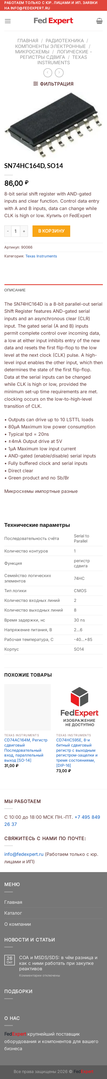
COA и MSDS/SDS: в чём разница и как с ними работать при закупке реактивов (58, 963)
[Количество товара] (15, 231)
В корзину (51, 231)
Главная (27, 40)
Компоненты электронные (50, 46)
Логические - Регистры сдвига (56, 54)
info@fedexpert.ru (30, 8)
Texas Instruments (62, 59)
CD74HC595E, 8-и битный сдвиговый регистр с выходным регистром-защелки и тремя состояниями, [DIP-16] (77, 752)
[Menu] (7, 21)
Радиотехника (65, 40)
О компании (17, 924)
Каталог (13, 913)
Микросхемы (32, 52)
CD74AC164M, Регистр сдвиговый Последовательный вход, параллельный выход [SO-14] (25, 750)
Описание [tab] (15, 290)
